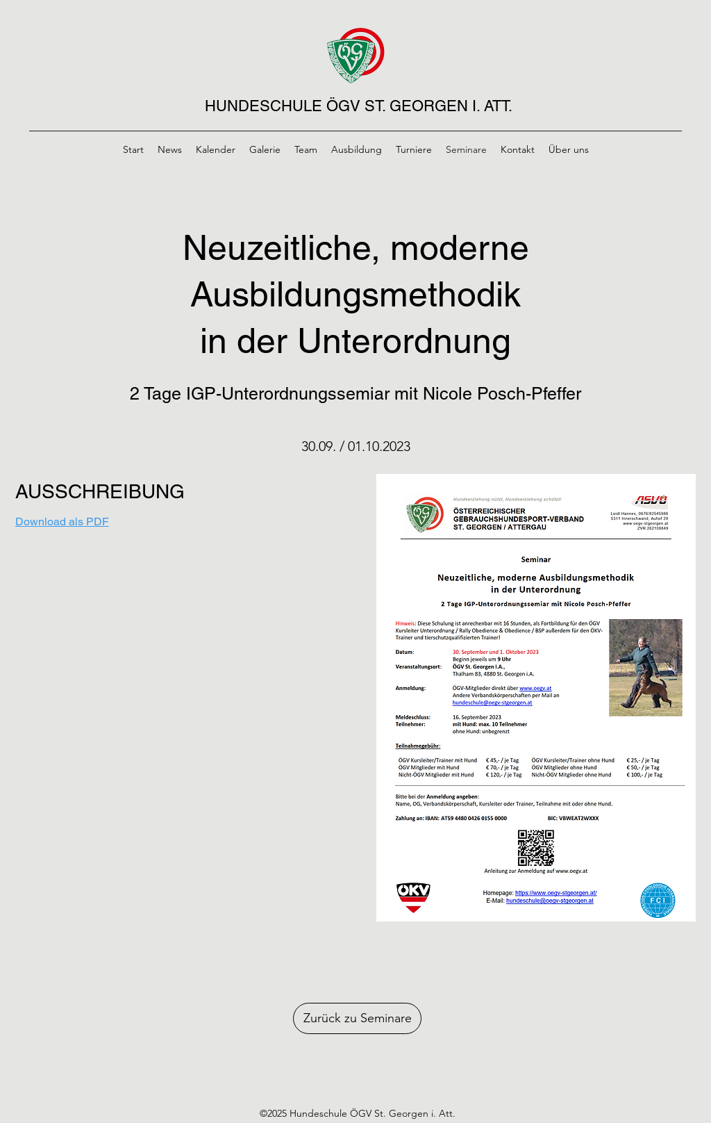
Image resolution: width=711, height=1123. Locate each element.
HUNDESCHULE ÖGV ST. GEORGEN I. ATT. (358, 106)
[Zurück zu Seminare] (357, 1018)
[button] (536, 697)
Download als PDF (62, 521)
